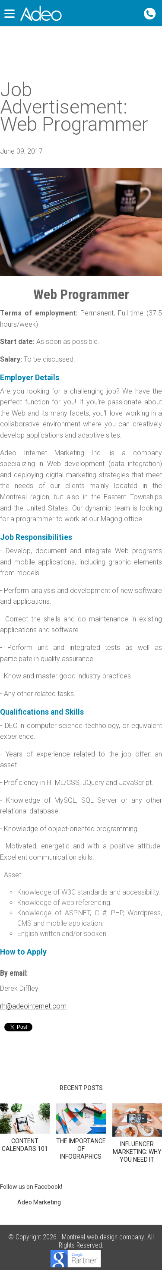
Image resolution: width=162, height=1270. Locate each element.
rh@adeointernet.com (33, 1006)
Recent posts (81, 1087)
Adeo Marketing (39, 1202)
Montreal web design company (103, 1237)
